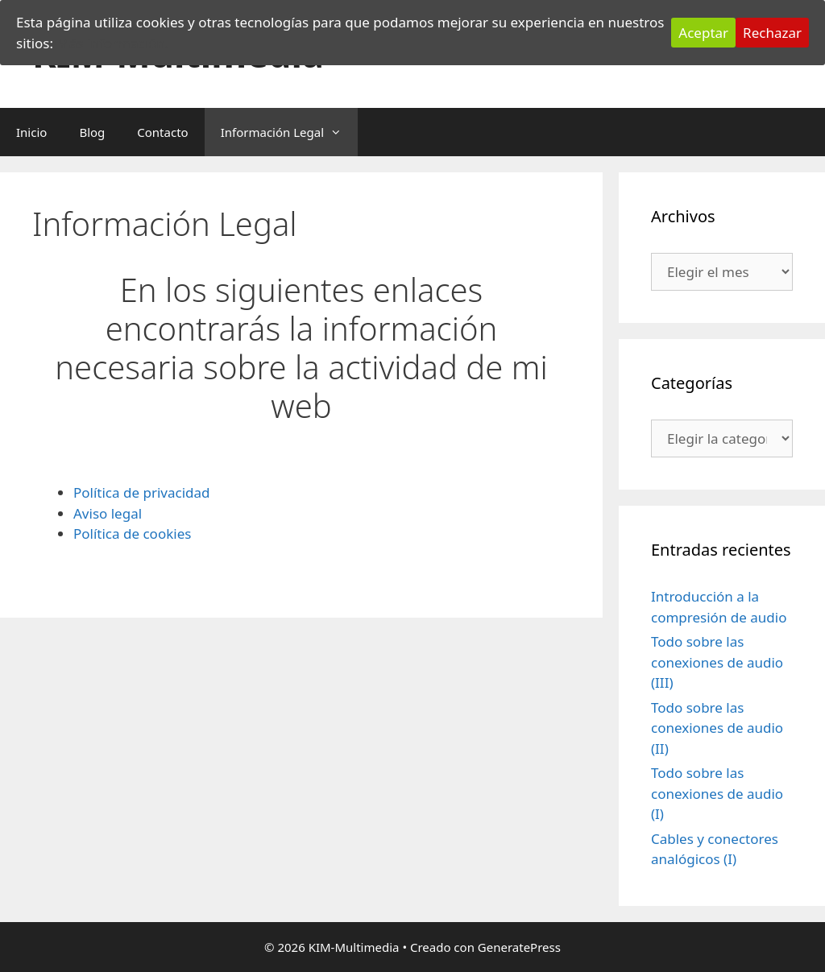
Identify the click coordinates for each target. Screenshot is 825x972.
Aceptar (703, 32)
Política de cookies (132, 533)
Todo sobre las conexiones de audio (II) (717, 728)
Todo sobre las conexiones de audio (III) (717, 662)
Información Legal (289, 132)
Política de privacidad (141, 492)
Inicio (31, 132)
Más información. (112, 43)
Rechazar (772, 32)
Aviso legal (107, 513)
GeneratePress (519, 947)
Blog (92, 132)
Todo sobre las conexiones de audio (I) (717, 793)
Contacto (162, 132)
